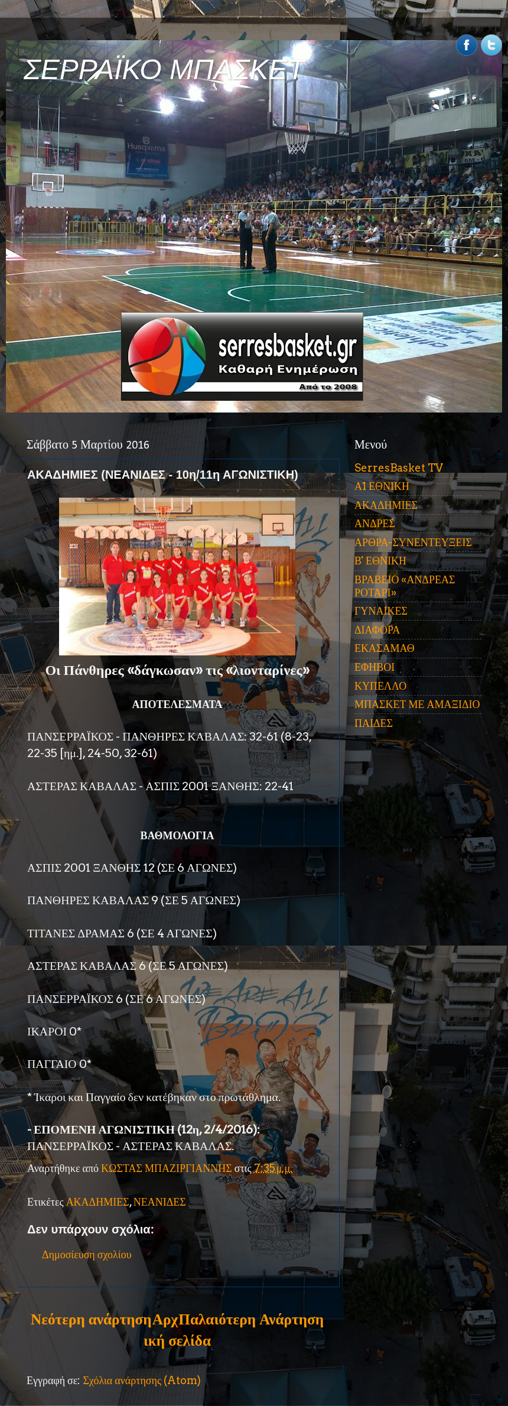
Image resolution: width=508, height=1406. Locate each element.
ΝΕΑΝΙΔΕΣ (159, 1202)
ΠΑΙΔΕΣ (373, 723)
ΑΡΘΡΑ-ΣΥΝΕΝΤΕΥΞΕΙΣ (413, 542)
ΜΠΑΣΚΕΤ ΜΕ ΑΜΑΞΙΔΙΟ (417, 704)
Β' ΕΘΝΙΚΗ (380, 560)
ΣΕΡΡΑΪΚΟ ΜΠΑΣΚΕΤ (164, 69)
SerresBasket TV (398, 468)
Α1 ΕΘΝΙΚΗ (381, 486)
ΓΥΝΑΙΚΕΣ (381, 611)
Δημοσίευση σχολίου (87, 1254)
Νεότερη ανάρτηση (91, 1319)
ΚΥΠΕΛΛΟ (380, 686)
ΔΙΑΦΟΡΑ (377, 630)
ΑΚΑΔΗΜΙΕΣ (97, 1202)
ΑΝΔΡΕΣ (374, 523)
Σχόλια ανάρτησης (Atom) (142, 1380)
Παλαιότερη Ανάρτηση (251, 1319)
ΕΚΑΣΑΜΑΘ (384, 648)
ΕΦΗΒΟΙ (374, 667)
